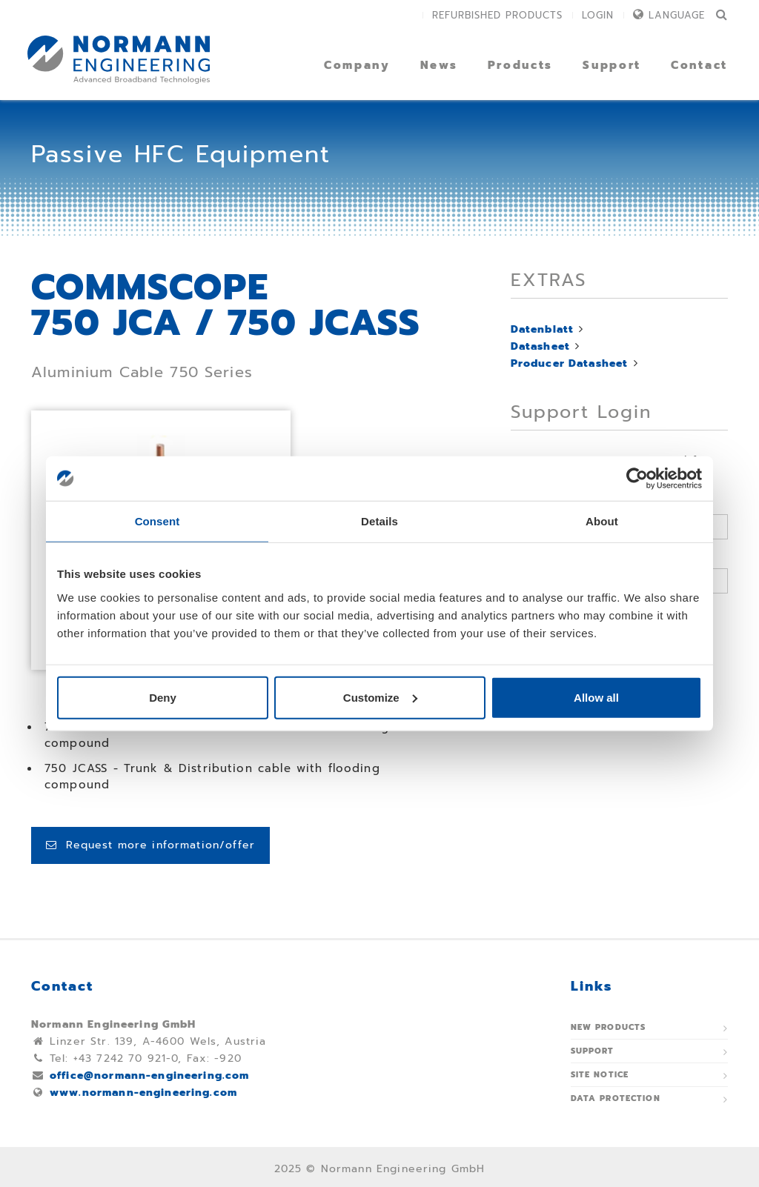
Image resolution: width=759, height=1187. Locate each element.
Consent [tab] (157, 521)
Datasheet (540, 346)
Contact (699, 65)
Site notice (600, 1074)
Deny (162, 697)
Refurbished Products (497, 15)
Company (357, 65)
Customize (380, 697)
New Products (608, 1027)
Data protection (615, 1098)
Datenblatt (542, 329)
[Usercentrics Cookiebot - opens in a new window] (637, 479)
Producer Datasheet (570, 363)
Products (521, 65)
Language (677, 15)
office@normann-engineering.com (150, 1075)
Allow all (596, 697)
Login (598, 15)
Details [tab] (379, 521)
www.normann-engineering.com (143, 1092)
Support (612, 65)
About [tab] (602, 521)
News (439, 65)
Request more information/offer (150, 845)
